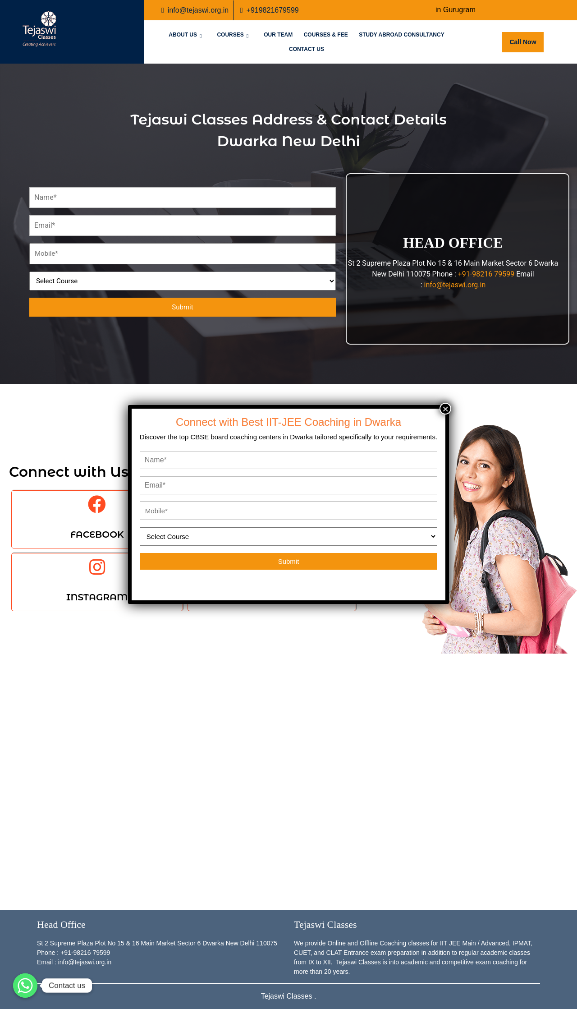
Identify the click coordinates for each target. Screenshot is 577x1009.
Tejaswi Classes (287, 996)
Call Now (526, 39)
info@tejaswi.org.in (195, 9)
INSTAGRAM (97, 597)
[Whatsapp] (25, 985)
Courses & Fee (326, 35)
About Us (183, 35)
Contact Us (306, 49)
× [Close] (445, 409)
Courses (230, 35)
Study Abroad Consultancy (401, 35)
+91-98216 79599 (486, 274)
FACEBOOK (97, 534)
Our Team (278, 35)
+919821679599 (269, 9)
